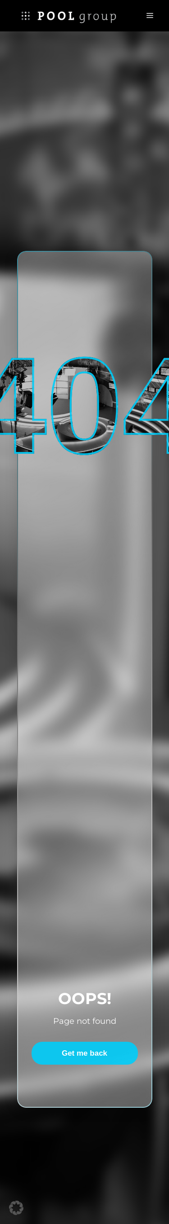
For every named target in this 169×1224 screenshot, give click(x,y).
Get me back (84, 1053)
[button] (16, 1208)
